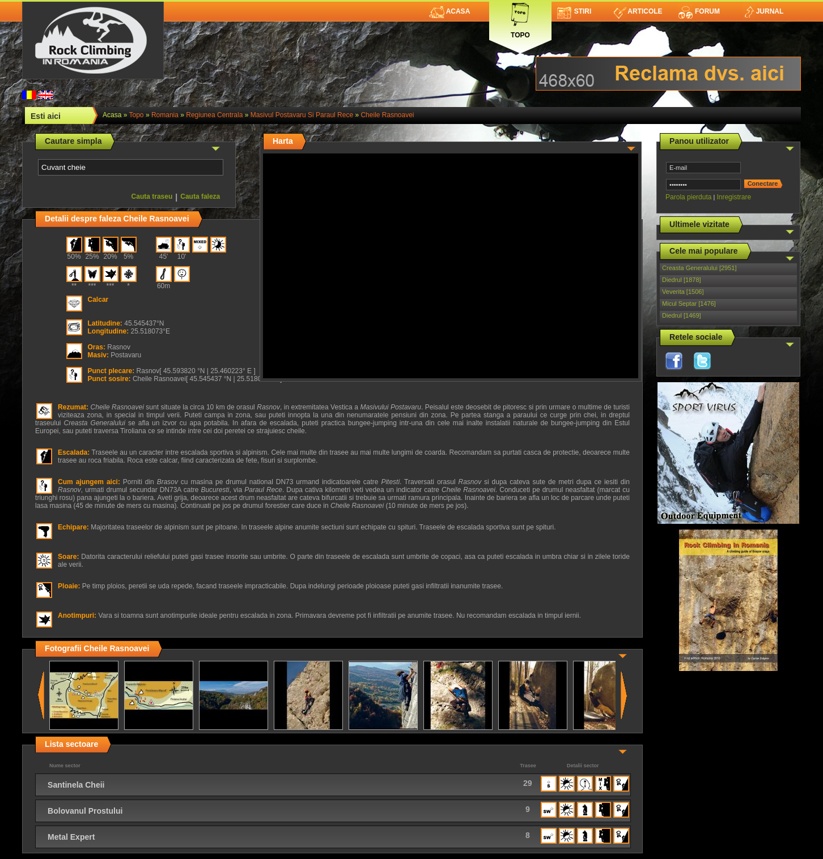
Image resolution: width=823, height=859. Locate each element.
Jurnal (763, 11)
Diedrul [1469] (681, 315)
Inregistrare (733, 197)
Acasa (449, 11)
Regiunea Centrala (214, 115)
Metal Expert (71, 836)
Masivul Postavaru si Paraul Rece (302, 115)
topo (136, 115)
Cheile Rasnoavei (387, 115)
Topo (520, 18)
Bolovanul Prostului (85, 810)
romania (165, 115)
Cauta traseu (152, 196)
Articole (638, 11)
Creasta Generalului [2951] (699, 267)
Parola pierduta (688, 197)
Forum (699, 11)
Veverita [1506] (682, 291)
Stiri (574, 11)
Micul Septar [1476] (689, 303)
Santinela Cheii (76, 784)
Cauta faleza (200, 196)
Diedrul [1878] (681, 279)
